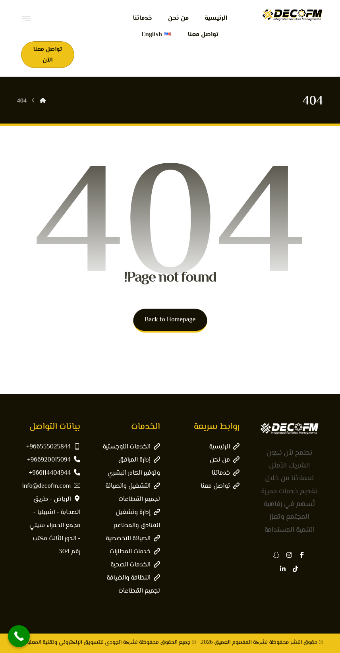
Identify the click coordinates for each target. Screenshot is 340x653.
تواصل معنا (220, 486)
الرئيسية (224, 447)
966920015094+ (53, 460)
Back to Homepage (170, 320)
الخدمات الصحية (135, 565)
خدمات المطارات (135, 552)
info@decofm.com (51, 486)
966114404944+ (55, 473)
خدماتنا (226, 473)
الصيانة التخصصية (133, 539)
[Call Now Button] (19, 636)
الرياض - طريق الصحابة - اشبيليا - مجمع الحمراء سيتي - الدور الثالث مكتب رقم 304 (55, 526)
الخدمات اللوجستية (131, 447)
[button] (302, 555)
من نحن (225, 460)
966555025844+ (53, 447)
